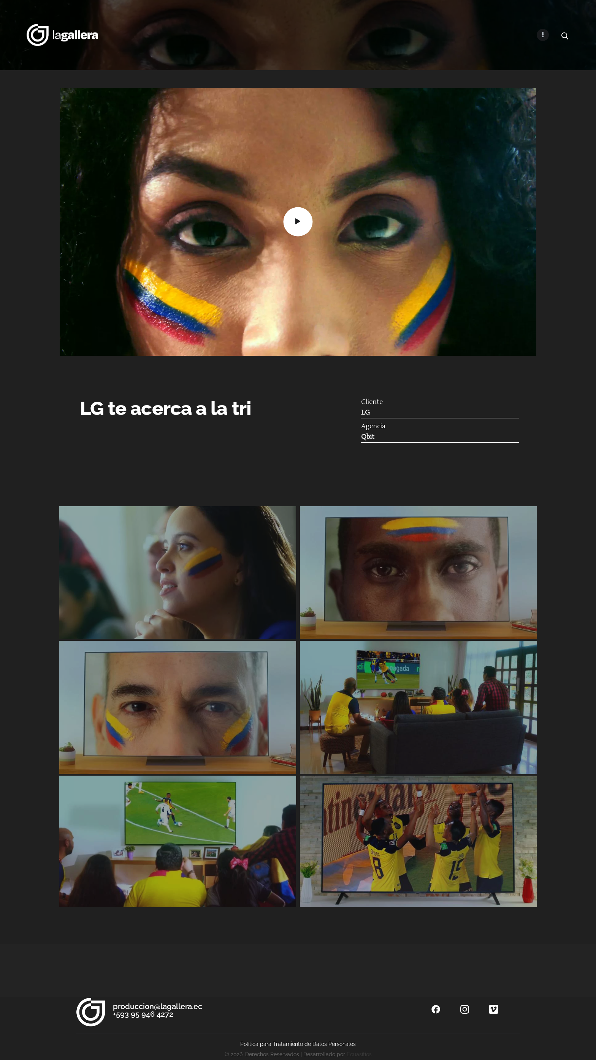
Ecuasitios (359, 1054)
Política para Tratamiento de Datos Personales (298, 1044)
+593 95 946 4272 (143, 1014)
